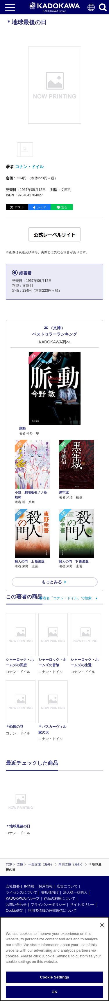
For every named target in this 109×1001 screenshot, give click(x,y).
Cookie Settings (54, 981)
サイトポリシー (82, 905)
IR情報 (29, 886)
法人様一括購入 (75, 892)
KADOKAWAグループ (23, 898)
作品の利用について (59, 898)
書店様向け (50, 892)
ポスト (19, 207)
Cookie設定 (15, 911)
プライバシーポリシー (48, 905)
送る (64, 207)
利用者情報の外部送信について (52, 911)
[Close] (102, 929)
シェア (42, 207)
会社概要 (13, 886)
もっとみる (52, 582)
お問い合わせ (16, 905)
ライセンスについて (21, 892)
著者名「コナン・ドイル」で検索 (65, 598)
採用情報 (46, 886)
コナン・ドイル (29, 166)
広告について (67, 886)
